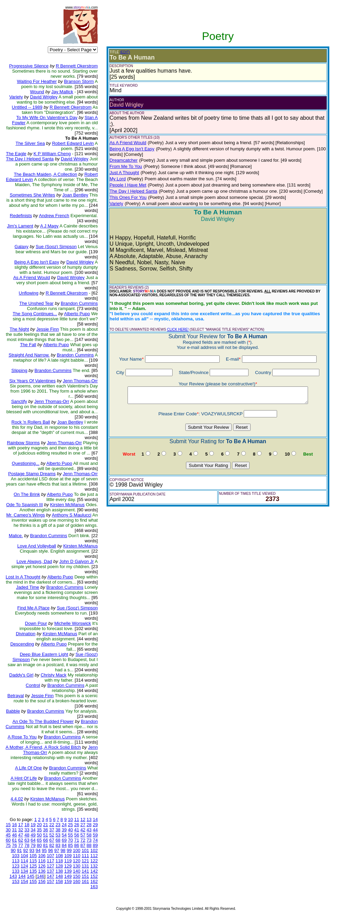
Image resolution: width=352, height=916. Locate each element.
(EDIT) (125, 52)
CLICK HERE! (178, 329)
